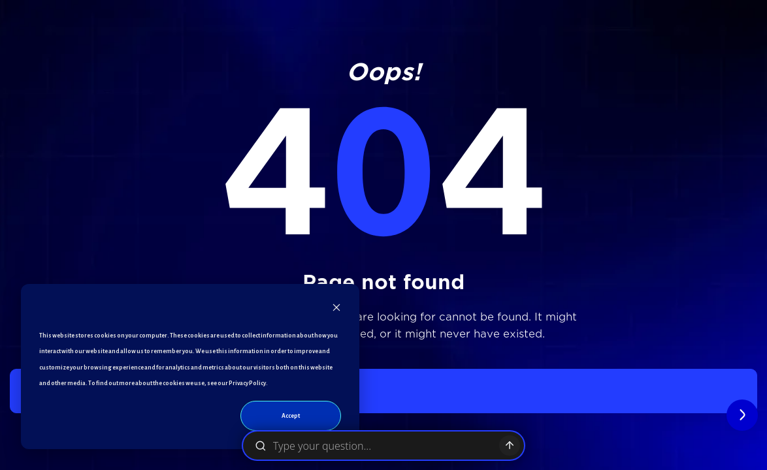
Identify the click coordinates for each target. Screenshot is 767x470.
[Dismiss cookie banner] (336, 310)
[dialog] (190, 366)
